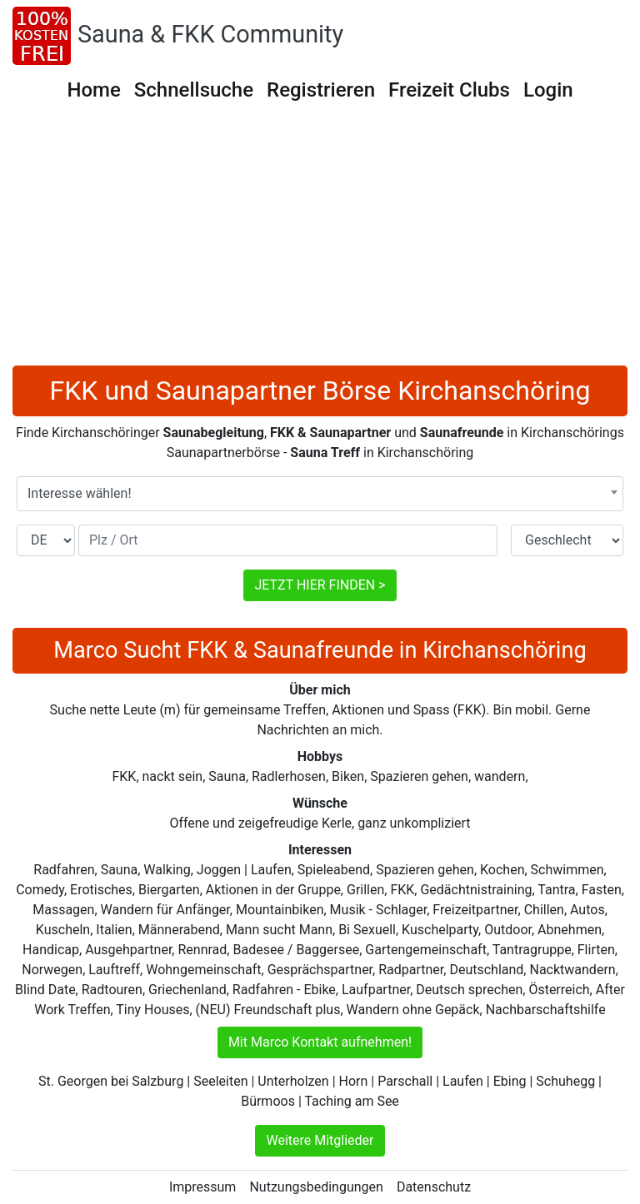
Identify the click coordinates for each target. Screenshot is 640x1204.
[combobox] (320, 493)
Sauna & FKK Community (210, 34)
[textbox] (320, 493)
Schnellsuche (193, 90)
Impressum (203, 1187)
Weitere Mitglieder (319, 1140)
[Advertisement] (320, 240)
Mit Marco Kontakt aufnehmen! (320, 1042)
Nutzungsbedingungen (315, 1187)
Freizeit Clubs (449, 90)
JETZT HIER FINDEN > (319, 585)
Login (548, 90)
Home (93, 90)
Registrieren (321, 90)
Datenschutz (434, 1187)
